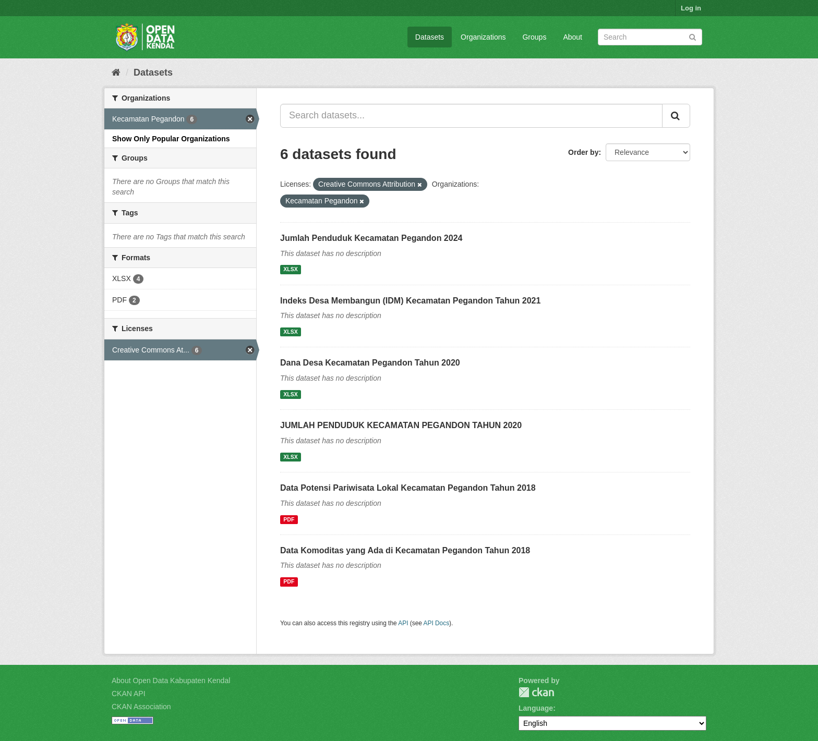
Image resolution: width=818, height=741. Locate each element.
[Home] (116, 72)
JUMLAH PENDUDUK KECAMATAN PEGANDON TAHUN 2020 (401, 425)
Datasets (429, 37)
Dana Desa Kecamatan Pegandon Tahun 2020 (370, 362)
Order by (583, 152)
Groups (534, 37)
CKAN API (129, 693)
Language (536, 708)
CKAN (536, 692)
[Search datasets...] (471, 116)
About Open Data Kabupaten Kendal (171, 680)
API (403, 623)
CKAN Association (141, 706)
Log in (691, 8)
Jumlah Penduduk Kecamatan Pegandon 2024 (371, 238)
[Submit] (692, 36)
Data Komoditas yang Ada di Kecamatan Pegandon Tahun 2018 (405, 550)
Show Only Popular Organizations (171, 139)
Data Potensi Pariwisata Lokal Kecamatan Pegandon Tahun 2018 (408, 487)
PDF (288, 519)
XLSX (290, 269)
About (572, 37)
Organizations (483, 37)
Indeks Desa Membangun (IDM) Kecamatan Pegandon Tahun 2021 (410, 300)
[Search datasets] (650, 37)
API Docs (437, 623)
